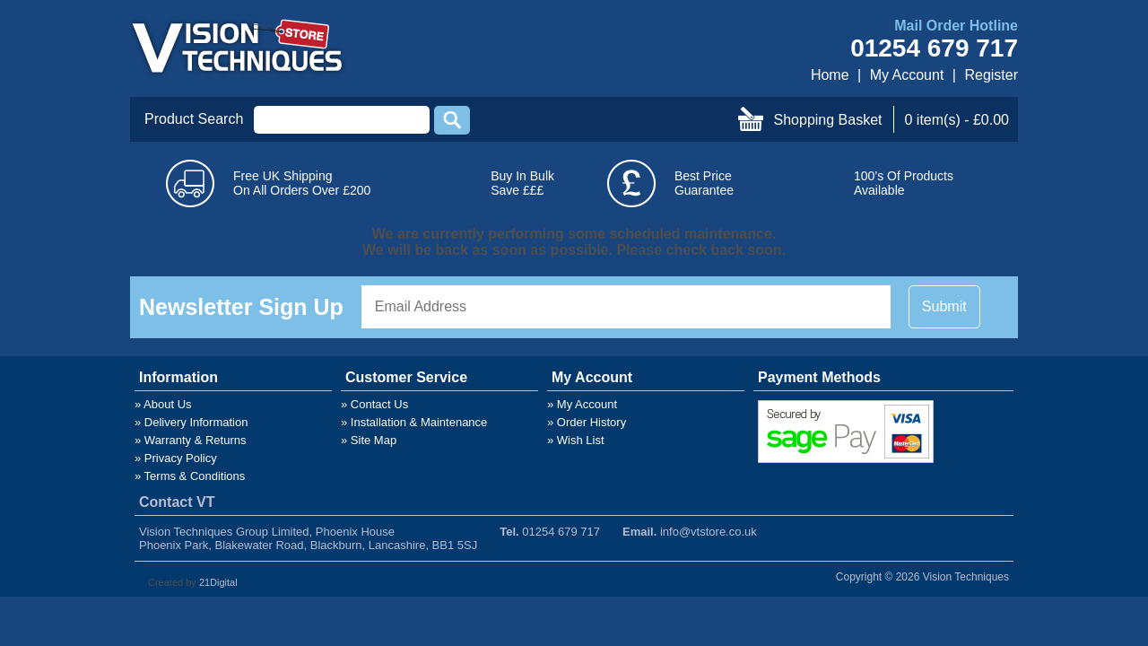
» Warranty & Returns (191, 440)
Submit (944, 306)
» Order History (586, 422)
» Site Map (368, 440)
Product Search (193, 119)
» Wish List (575, 440)
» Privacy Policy (176, 458)
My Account (907, 75)
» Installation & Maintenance (414, 422)
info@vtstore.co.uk (708, 531)
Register (991, 75)
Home (830, 75)
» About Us (163, 404)
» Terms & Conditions (190, 476)
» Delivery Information (191, 422)
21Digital (218, 582)
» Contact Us (374, 404)
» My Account (582, 404)
